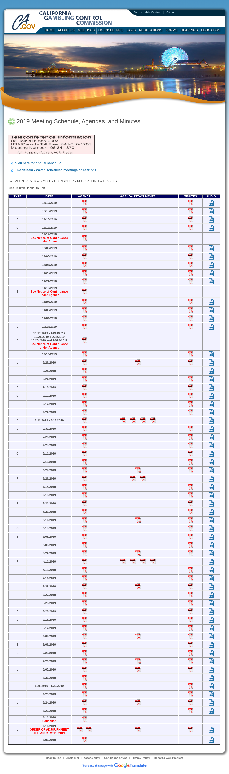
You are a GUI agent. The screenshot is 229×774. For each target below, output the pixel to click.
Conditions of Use (115, 757)
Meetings (86, 30)
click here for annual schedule (38, 163)
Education (210, 30)
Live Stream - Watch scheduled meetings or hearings (55, 170)
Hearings (189, 30)
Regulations (150, 30)
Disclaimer (72, 757)
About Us (66, 30)
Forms (171, 30)
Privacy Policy (141, 757)
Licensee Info (110, 30)
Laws (131, 30)
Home (50, 30)
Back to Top (53, 757)
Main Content (152, 12)
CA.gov (170, 12)
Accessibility (91, 757)
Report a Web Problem (168, 757)
